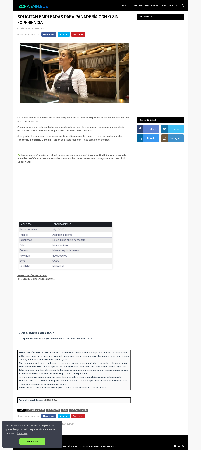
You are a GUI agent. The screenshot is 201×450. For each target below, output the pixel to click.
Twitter (56, 139)
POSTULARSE (151, 5)
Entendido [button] (32, 441)
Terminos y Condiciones (85, 446)
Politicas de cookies (106, 446)
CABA (65, 410)
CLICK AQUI (24, 162)
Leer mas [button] (22, 433)
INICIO (124, 5)
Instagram (34, 139)
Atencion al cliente (36, 410)
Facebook (22, 139)
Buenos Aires (53, 410)
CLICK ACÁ (50, 400)
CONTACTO (136, 5)
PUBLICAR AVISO (169, 5)
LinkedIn (46, 139)
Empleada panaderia (79, 410)
